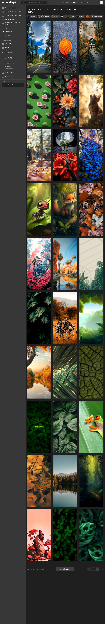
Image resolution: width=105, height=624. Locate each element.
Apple (5, 48)
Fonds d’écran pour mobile (12, 12)
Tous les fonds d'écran (11, 8)
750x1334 (8, 66)
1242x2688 (15, 52)
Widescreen (7, 77)
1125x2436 (8, 57)
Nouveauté (8, 32)
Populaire (8, 36)
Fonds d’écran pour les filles (11, 23)
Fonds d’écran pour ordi (11, 16)
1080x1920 (8, 62)
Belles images (8, 20)
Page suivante (65, 569)
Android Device (8, 73)
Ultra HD (6, 44)
